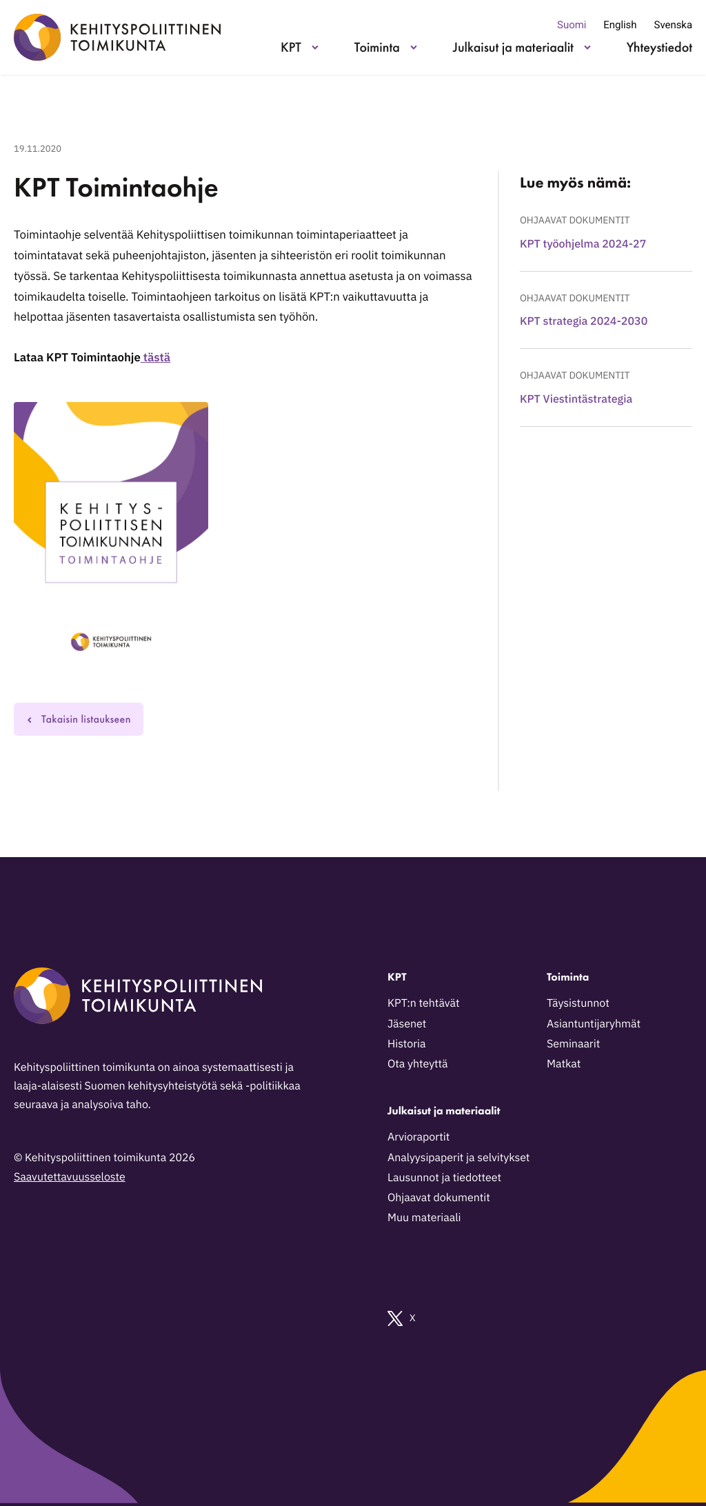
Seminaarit (573, 1044)
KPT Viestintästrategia (576, 399)
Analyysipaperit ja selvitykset (458, 1158)
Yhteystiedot (659, 47)
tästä (155, 357)
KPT (291, 47)
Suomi (571, 25)
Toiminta (377, 47)
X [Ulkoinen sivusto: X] (401, 1318)
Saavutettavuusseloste (69, 1177)
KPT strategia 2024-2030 (583, 321)
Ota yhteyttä (417, 1064)
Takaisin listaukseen (78, 719)
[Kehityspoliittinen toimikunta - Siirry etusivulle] (117, 37)
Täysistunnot (578, 1003)
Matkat (564, 1064)
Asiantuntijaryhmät (594, 1024)
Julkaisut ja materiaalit (513, 47)
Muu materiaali (424, 1218)
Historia (406, 1044)
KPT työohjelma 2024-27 (583, 244)
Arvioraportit (418, 1137)
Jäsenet (406, 1024)
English (619, 25)
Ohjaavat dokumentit (575, 220)
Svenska (673, 25)
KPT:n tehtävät (423, 1003)
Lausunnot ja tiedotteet (444, 1178)
